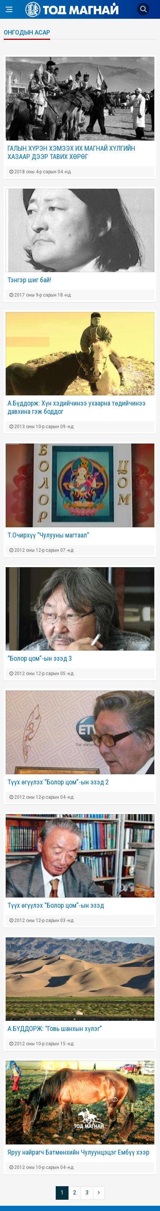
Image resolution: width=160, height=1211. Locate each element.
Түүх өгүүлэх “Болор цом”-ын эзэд (56, 905)
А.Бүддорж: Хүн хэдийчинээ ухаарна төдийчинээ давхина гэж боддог (77, 407)
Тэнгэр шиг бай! (29, 280)
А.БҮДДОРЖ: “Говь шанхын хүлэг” (55, 1028)
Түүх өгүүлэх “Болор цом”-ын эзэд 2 (58, 782)
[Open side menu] (9, 9)
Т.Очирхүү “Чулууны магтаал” (48, 535)
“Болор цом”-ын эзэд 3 (40, 658)
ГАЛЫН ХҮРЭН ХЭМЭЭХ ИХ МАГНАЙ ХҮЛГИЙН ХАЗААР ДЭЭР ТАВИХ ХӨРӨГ (71, 152)
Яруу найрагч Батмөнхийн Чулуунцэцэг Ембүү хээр (78, 1152)
